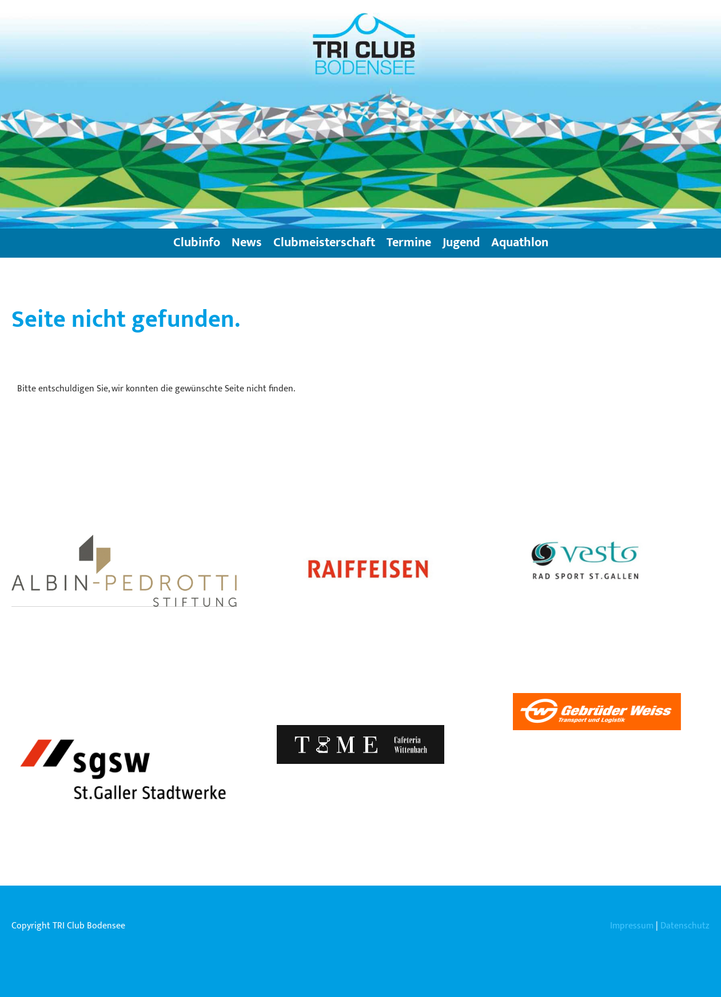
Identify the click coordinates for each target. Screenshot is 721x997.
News (247, 242)
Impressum (632, 926)
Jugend (461, 242)
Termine (409, 242)
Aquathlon (519, 242)
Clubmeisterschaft (324, 242)
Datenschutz (685, 926)
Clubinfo (196, 242)
